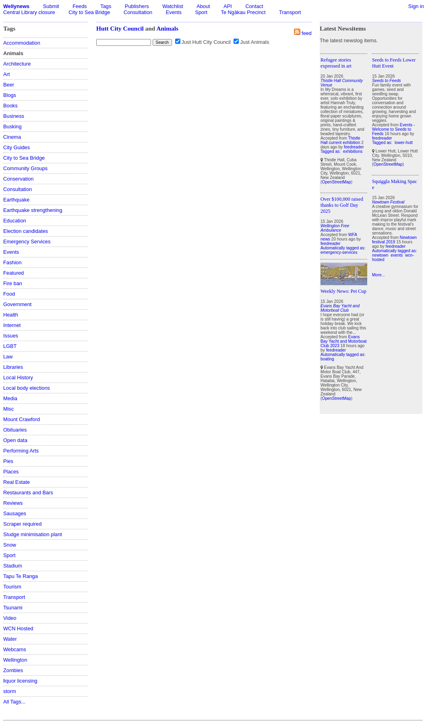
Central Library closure (29, 12)
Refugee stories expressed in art (336, 63)
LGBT (10, 346)
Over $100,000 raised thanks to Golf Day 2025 (342, 205)
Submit (51, 6)
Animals (167, 28)
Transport (290, 12)
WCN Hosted (18, 628)
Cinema (12, 137)
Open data (15, 440)
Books (10, 106)
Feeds (79, 6)
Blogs (9, 95)
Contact (254, 6)
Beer (8, 85)
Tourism (12, 587)
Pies (8, 461)
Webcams (14, 649)
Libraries (13, 367)
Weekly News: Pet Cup (343, 291)
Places (11, 472)
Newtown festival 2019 (394, 239)
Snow (9, 545)
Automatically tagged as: (343, 248)
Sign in (416, 6)
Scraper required (22, 524)
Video (10, 618)
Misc (8, 409)
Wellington (15, 660)
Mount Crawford (21, 419)
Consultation (138, 12)
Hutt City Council (120, 28)
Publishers (137, 6)
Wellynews (16, 6)
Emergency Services (26, 242)
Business (13, 116)
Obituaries (15, 430)
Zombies (13, 670)
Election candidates (25, 231)
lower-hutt (404, 142)
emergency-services (339, 252)
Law (7, 357)
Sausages (14, 513)
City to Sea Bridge (89, 12)
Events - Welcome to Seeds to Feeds (393, 129)
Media (10, 398)
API (227, 6)
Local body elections (26, 388)
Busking (12, 126)
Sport (201, 12)
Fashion (12, 262)
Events (174, 12)
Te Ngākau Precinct (243, 12)
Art (6, 74)
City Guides (16, 147)
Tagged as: (331, 151)
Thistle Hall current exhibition (340, 140)
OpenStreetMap (336, 182)
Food (9, 294)
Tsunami (13, 608)
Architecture (17, 64)
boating (327, 359)
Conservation (18, 179)
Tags (105, 6)
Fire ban (12, 283)
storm (9, 691)
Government (17, 304)
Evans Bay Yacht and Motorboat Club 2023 (344, 341)
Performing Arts (21, 451)
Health (10, 315)
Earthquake (16, 200)
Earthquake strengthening (32, 210)
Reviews (13, 503)
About (203, 6)
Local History (18, 377)
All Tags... (14, 702)
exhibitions (352, 151)
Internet (12, 325)
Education (14, 221)
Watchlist (172, 6)
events (397, 255)
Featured (13, 273)
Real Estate (16, 482)
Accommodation (21, 43)
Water (10, 639)
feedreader (354, 147)
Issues (10, 336)
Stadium (12, 566)
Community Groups (25, 168)
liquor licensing (20, 681)
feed (307, 33)
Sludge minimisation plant (32, 534)
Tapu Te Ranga (20, 576)
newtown (380, 255)
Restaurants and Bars (28, 493)
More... (378, 275)
